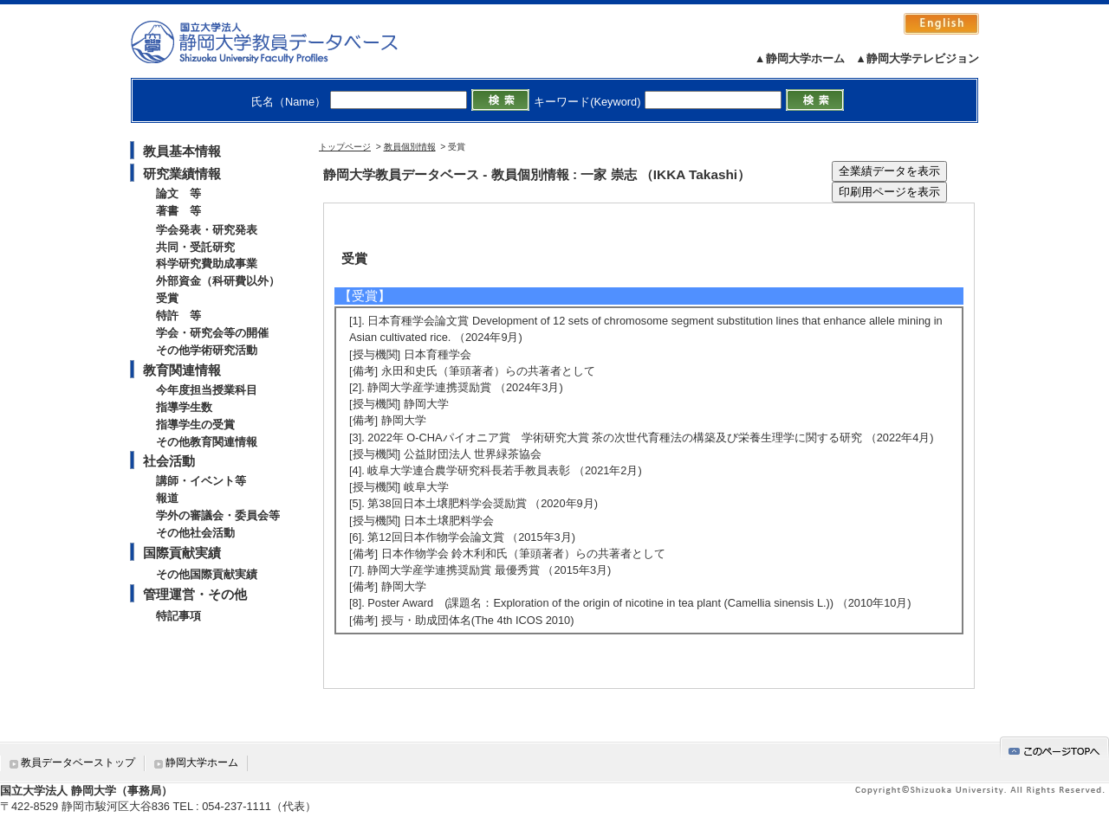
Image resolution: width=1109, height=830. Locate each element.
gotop (1054, 748)
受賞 (167, 298)
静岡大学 (282, 41)
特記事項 (178, 615)
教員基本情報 (182, 151)
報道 (167, 498)
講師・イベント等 (201, 480)
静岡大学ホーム (201, 762)
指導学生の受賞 (195, 424)
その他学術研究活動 (206, 350)
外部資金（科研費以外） (218, 280)
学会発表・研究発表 (206, 229)
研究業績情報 (182, 173)
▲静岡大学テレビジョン (917, 58)
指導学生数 (184, 407)
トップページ (345, 146)
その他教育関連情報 (206, 441)
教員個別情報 (410, 146)
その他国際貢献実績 (206, 574)
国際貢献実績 (182, 552)
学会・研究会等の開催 (212, 332)
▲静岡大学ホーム (800, 58)
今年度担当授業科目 (206, 389)
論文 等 (178, 193)
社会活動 (169, 461)
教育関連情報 (182, 370)
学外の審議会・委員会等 (218, 515)
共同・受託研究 (195, 247)
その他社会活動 (195, 532)
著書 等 (178, 210)
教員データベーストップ (78, 762)
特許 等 (178, 315)
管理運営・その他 (195, 594)
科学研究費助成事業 (206, 263)
